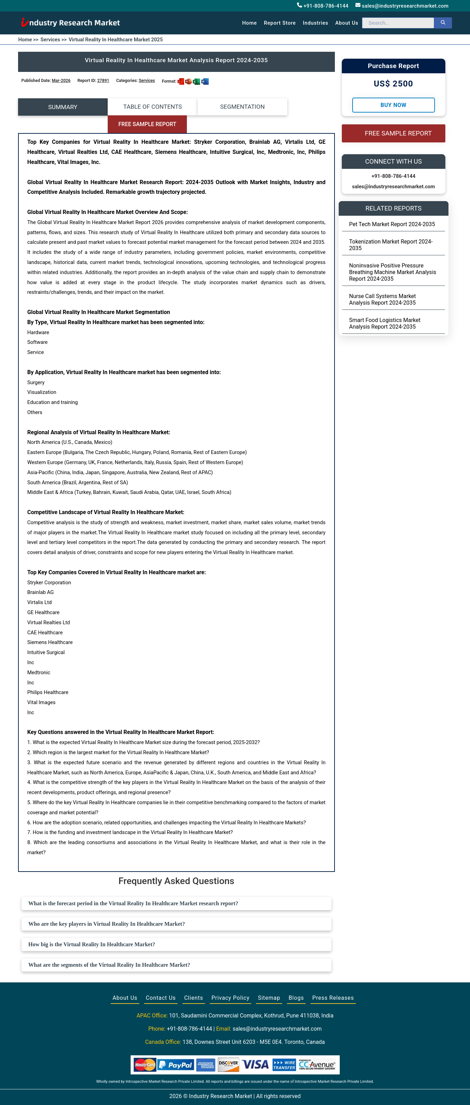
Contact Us (161, 980)
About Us (125, 980)
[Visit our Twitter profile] (234, 1091)
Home (249, 23)
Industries (315, 23)
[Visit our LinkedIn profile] (248, 1091)
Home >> (28, 39)
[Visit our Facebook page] (221, 1091)
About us (346, 23)
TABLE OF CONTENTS (136, 107)
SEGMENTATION (216, 107)
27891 (103, 80)
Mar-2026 (61, 80)
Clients (193, 980)
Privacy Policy (231, 980)
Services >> (54, 39)
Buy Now (393, 105)
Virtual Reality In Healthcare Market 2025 (116, 39)
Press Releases (333, 980)
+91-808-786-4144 (322, 5)
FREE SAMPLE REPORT (295, 107)
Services (147, 80)
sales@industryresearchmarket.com (401, 5)
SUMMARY (57, 107)
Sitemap (269, 980)
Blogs (296, 980)
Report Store (280, 23)
